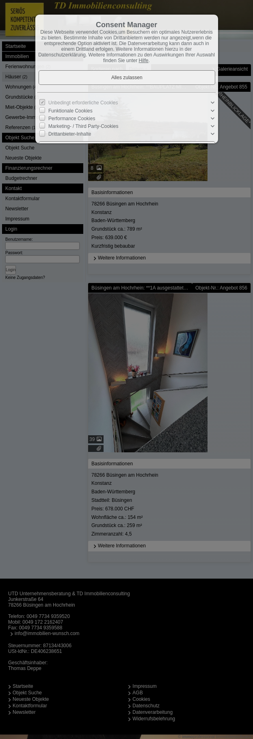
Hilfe (144, 60)
